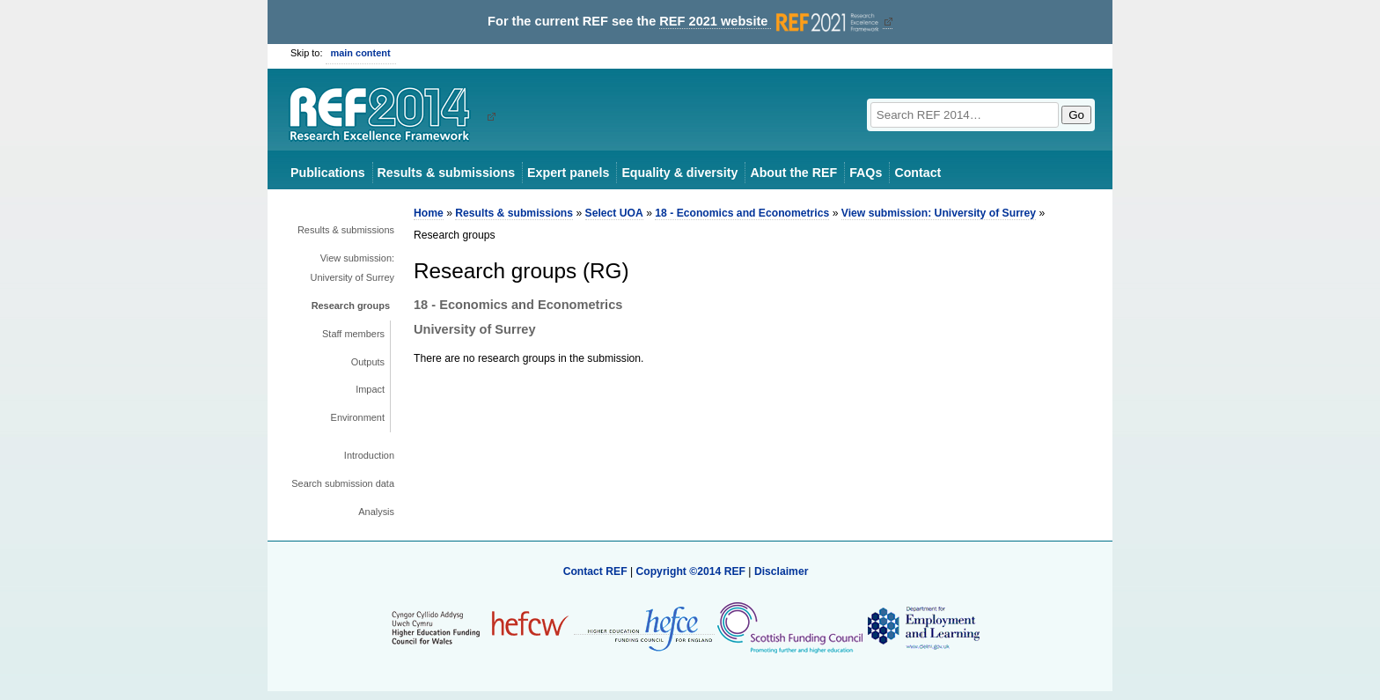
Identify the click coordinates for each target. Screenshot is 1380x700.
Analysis (376, 511)
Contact (917, 173)
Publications (327, 173)
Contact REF (595, 571)
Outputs (368, 362)
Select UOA (614, 213)
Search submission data (342, 483)
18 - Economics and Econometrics (742, 213)
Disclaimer (781, 571)
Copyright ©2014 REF (691, 571)
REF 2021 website (770, 21)
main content (361, 53)
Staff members (353, 333)
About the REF (793, 173)
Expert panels (568, 173)
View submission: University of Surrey (352, 268)
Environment (358, 417)
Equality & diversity (679, 173)
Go (1076, 115)
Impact (370, 389)
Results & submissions (446, 173)
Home (429, 213)
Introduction (369, 455)
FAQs (865, 173)
